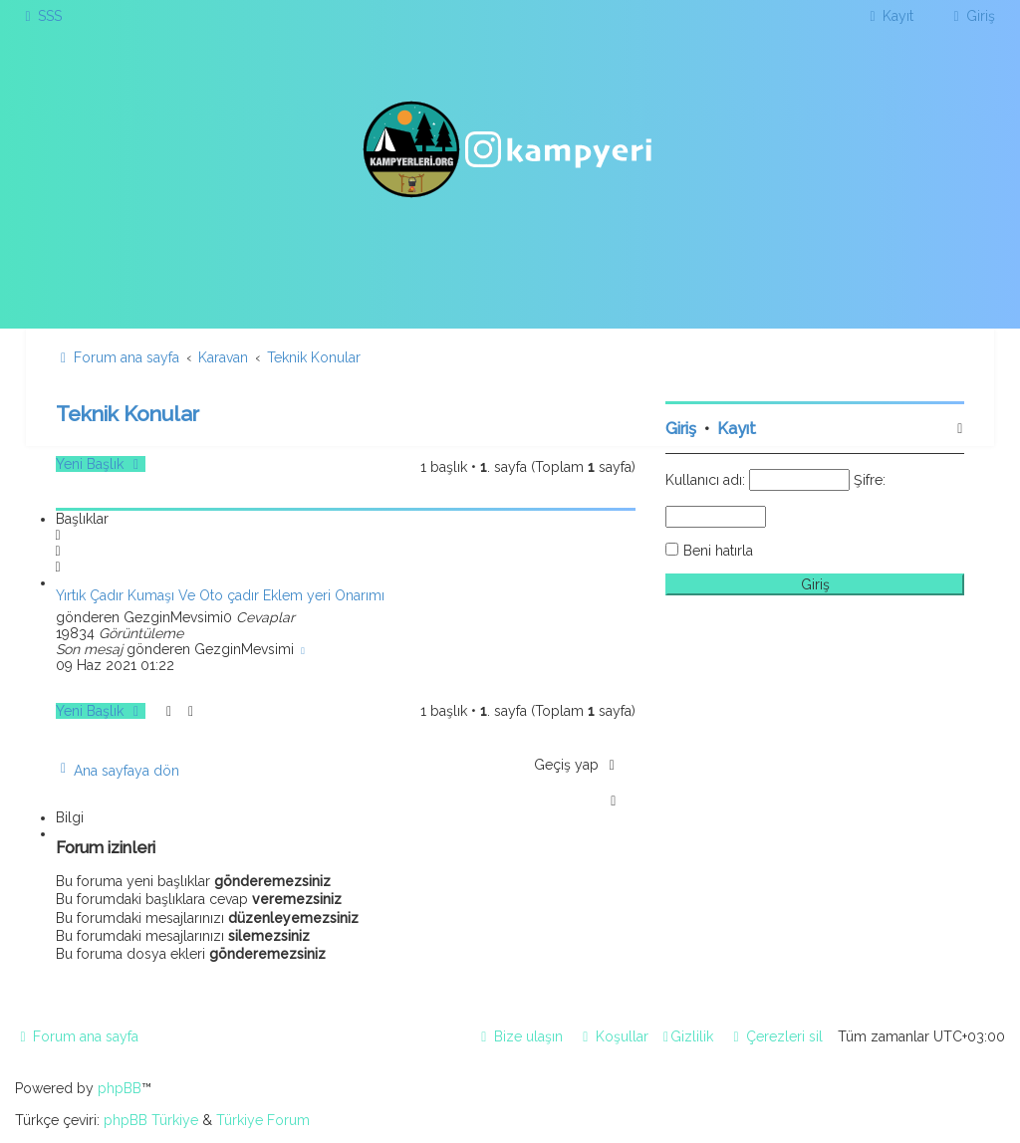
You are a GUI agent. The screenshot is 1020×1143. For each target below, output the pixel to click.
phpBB (119, 1088)
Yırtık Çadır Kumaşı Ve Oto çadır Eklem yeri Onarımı (220, 595)
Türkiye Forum (263, 1120)
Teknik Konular (127, 413)
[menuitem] (41, 16)
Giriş (680, 428)
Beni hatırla (718, 551)
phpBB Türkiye (151, 1120)
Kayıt (736, 428)
